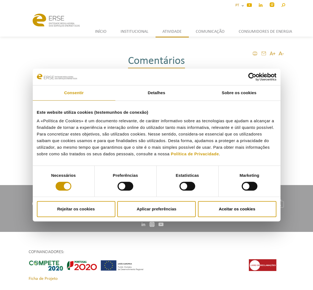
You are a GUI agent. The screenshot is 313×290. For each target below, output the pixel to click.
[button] (283, 4)
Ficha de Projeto (43, 279)
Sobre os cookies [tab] (239, 92)
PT (238, 5)
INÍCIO (101, 31)
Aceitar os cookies (237, 209)
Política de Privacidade (195, 153)
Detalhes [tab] (156, 92)
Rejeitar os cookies (76, 209)
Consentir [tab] (74, 92)
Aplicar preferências (156, 209)
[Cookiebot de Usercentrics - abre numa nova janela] (252, 77)
